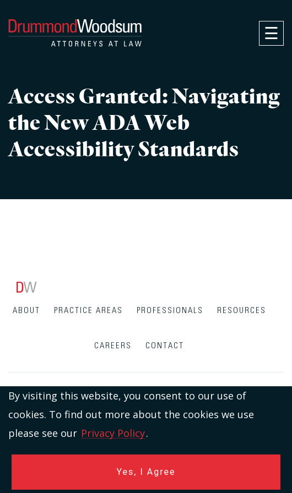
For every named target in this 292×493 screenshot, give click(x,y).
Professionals (170, 310)
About (26, 310)
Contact (164, 346)
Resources (241, 310)
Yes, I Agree (146, 472)
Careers (113, 346)
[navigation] (271, 33)
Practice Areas (88, 310)
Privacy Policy (113, 433)
